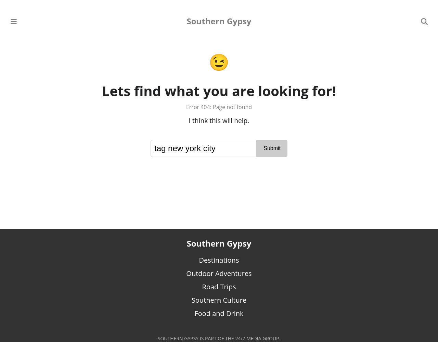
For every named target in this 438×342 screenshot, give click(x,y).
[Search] (424, 21)
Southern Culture (219, 300)
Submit (272, 148)
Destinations (219, 260)
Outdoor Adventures (219, 273)
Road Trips (219, 286)
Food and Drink (218, 313)
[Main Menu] (14, 21)
